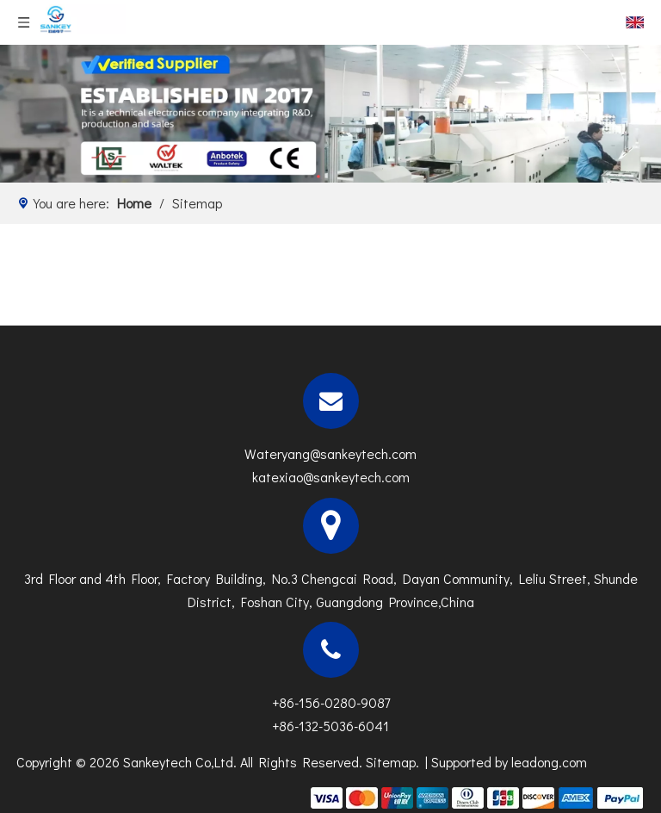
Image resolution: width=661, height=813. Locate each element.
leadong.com (549, 762)
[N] (330, 114)
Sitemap (391, 762)
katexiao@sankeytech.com (331, 477)
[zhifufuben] (476, 796)
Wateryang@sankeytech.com (330, 453)
